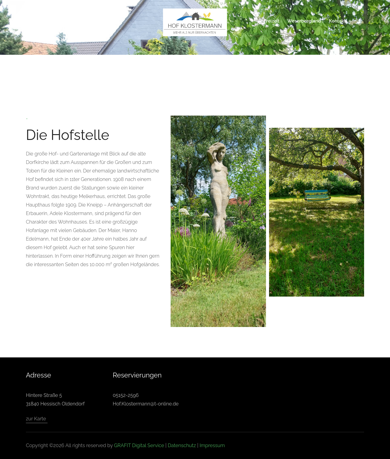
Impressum (212, 445)
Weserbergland (305, 21)
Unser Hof (73, 21)
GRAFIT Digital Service (139, 445)
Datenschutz (182, 445)
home (48, 21)
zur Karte (36, 419)
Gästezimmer (104, 21)
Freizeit (273, 21)
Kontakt (337, 21)
